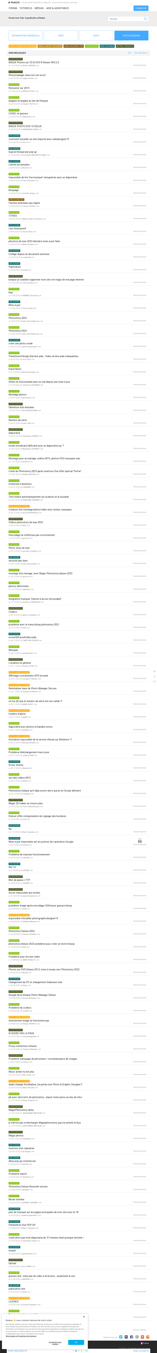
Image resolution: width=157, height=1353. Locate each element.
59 (86, 1350)
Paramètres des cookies (55, 1343)
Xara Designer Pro (73, 46)
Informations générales (26, 35)
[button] (130, 53)
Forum (13, 8)
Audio (96, 35)
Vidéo (61, 35)
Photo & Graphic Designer (22, 46)
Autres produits (124, 46)
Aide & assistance (57, 8)
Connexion (141, 8)
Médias (39, 8)
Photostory (91, 46)
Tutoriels (26, 8)
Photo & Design (131, 35)
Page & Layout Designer (50, 46)
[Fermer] (84, 1316)
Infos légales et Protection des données (21, 1336)
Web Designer (107, 46)
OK (76, 1342)
